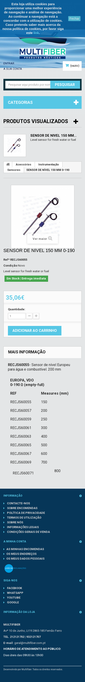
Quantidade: (16, 309)
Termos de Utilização (23, 517)
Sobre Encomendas (21, 508)
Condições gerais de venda (28, 532)
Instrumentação (48, 164)
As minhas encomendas (25, 549)
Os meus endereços (21, 554)
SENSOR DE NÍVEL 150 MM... (53, 135)
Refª (6, 259)
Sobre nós (14, 522)
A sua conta (12, 68)
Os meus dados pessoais (25, 558)
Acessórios (23, 164)
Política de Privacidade (25, 513)
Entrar (8, 63)
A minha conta (14, 541)
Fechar (74, 18)
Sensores (13, 170)
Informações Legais (22, 527)
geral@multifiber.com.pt (30, 643)
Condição (10, 265)
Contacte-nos (18, 503)
